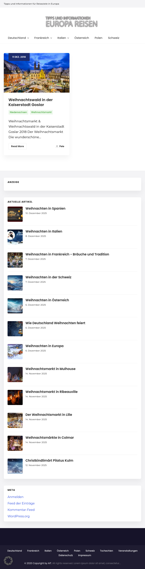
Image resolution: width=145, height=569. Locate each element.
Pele (60, 146)
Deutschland (14, 550)
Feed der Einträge (21, 503)
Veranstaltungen (128, 550)
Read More (17, 146)
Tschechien (106, 550)
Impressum (84, 555)
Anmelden (16, 497)
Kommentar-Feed (21, 510)
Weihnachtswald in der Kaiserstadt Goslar (30, 102)
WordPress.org (19, 516)
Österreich (63, 550)
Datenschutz (66, 555)
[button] (8, 560)
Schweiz (90, 550)
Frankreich (33, 550)
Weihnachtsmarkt (41, 112)
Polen (77, 550)
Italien (48, 550)
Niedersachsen (18, 112)
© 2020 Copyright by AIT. (38, 563)
